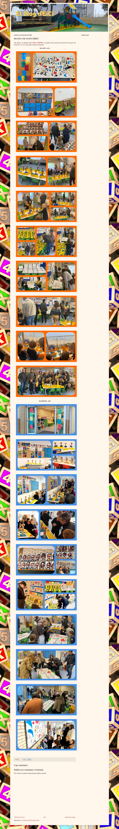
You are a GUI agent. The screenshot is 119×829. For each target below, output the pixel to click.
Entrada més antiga (70, 817)
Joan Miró (23, 45)
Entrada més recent (19, 817)
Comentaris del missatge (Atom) (30, 820)
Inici (45, 817)
